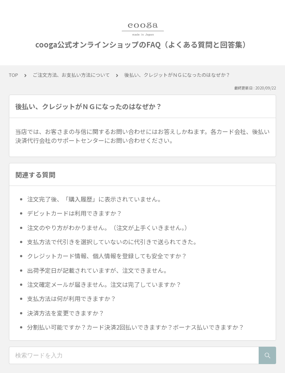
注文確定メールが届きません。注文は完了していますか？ (104, 284)
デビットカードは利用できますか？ (74, 213)
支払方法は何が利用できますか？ (71, 298)
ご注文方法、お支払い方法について (71, 74)
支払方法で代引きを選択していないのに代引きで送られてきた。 (113, 241)
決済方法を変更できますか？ (65, 312)
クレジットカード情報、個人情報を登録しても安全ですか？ (107, 255)
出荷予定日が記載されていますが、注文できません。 (98, 270)
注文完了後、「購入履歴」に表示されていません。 (95, 198)
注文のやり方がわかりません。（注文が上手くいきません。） (108, 227)
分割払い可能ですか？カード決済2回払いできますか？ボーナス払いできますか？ (135, 327)
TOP (13, 74)
